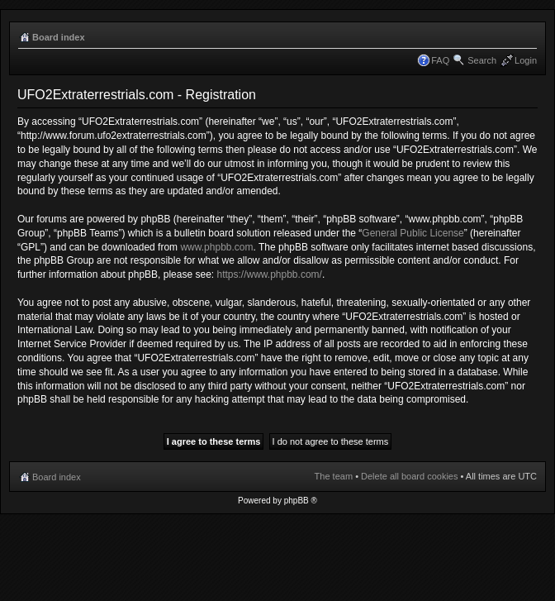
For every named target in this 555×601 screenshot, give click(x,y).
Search (481, 60)
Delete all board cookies (409, 476)
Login (526, 60)
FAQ (440, 60)
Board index (58, 37)
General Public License (412, 233)
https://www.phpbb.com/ (268, 274)
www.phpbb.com (216, 247)
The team (334, 476)
